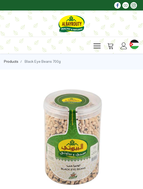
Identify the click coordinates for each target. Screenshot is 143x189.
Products (11, 61)
